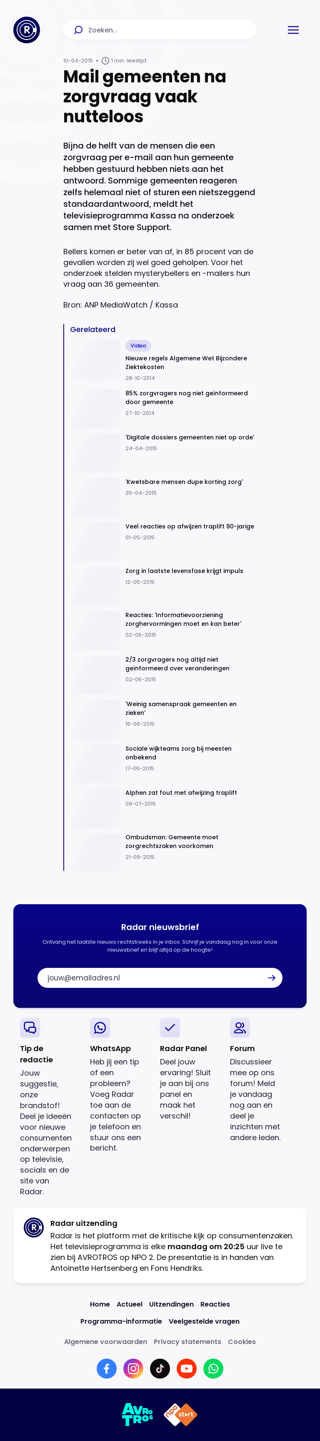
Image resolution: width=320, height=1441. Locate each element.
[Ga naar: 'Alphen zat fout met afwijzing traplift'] (163, 807)
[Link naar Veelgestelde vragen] (204, 1321)
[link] (48, 1107)
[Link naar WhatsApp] (213, 1369)
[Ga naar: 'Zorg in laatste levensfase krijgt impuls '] (163, 586)
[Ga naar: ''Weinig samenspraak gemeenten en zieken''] (163, 719)
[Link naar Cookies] (242, 1342)
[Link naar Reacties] (215, 1304)
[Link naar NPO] (180, 1415)
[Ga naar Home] (26, 30)
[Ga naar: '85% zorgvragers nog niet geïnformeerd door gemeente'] (163, 408)
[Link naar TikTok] (160, 1369)
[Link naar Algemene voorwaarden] (105, 1342)
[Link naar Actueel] (129, 1304)
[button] (293, 30)
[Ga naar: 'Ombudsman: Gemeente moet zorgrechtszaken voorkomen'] (163, 852)
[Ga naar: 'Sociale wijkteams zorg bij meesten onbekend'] (163, 763)
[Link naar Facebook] (107, 1369)
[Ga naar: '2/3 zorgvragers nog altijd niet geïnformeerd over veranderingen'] (163, 674)
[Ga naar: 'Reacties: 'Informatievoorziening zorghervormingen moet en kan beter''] (163, 630)
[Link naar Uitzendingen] (171, 1304)
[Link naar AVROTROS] (137, 1415)
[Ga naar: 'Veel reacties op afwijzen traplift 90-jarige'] (163, 541)
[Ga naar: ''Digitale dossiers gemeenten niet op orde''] (163, 452)
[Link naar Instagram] (133, 1369)
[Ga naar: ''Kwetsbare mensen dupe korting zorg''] (163, 497)
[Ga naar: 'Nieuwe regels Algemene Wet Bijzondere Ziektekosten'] (163, 361)
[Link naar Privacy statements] (187, 1342)
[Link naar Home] (100, 1304)
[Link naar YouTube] (187, 1369)
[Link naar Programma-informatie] (121, 1321)
